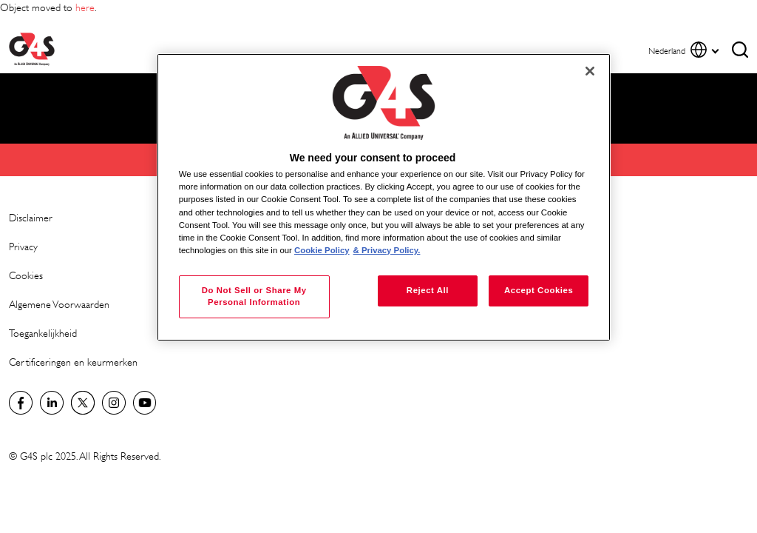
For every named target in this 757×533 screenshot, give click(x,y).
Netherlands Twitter (83, 403)
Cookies (26, 275)
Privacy (23, 246)
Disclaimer (30, 217)
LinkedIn (52, 403)
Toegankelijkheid (43, 332)
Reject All (428, 290)
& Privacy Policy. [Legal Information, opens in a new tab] (387, 250)
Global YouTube (145, 403)
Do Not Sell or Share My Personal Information (254, 296)
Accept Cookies (538, 290)
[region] (384, 197)
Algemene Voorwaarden (59, 304)
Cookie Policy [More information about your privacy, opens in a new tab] (322, 250)
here (85, 7)
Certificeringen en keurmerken (73, 361)
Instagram (114, 403)
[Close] (590, 71)
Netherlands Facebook (21, 403)
